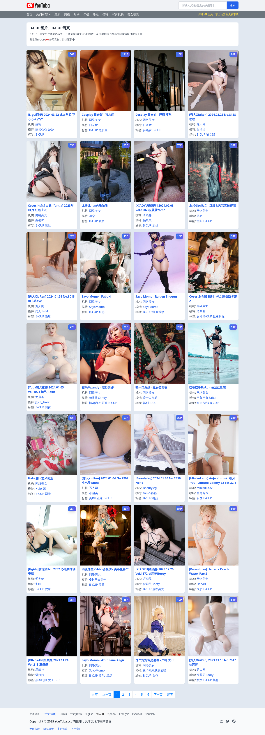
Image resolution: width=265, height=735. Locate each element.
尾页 (170, 694)
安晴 (38, 584)
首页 (29, 14)
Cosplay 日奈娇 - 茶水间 (98, 115)
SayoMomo (97, 307)
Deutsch (150, 714)
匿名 (199, 216)
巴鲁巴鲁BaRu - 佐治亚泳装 (207, 387)
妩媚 (102, 221)
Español (111, 714)
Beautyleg (150, 488)
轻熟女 (147, 130)
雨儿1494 (41, 311)
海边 (199, 403)
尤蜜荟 (39, 397)
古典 (199, 221)
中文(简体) (50, 714)
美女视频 (133, 14)
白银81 (40, 220)
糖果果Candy (98, 398)
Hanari (201, 584)
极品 (109, 676)
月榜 (77, 14)
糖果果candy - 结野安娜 (98, 387)
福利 (146, 403)
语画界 (147, 215)
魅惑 (102, 312)
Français (124, 714)
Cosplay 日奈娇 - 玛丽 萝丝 (153, 115)
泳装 (206, 403)
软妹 (48, 589)
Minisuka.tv (204, 488)
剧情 (48, 494)
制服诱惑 (158, 312)
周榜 (67, 14)
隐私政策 (48, 728)
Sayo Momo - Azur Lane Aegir (103, 660)
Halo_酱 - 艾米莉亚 (40, 478)
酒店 (48, 316)
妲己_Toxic (42, 402)
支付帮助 (62, 728)
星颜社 (39, 670)
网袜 (48, 407)
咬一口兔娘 (150, 398)
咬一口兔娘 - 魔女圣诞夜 (151, 387)
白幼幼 (201, 129)
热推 (96, 14)
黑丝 (48, 225)
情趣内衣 (95, 403)
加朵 (92, 216)
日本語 (63, 714)
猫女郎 (210, 134)
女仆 (155, 676)
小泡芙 (93, 493)
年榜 (86, 14)
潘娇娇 (39, 675)
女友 (199, 498)
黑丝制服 (41, 680)
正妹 (105, 403)
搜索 (233, 5)
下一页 (158, 694)
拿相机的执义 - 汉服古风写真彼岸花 (212, 206)
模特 (105, 14)
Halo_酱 (40, 489)
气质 (199, 589)
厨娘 (155, 225)
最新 (57, 14)
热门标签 (43, 14)
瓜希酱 (201, 311)
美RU (92, 498)
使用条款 (34, 728)
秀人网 (201, 124)
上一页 (107, 694)
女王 (51, 680)
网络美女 (95, 120)
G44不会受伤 (97, 579)
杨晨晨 (147, 220)
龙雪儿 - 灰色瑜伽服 (95, 206)
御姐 (155, 498)
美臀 (102, 585)
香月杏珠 (202, 493)
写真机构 (118, 14)
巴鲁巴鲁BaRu (206, 398)
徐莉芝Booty (151, 584)
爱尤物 (39, 579)
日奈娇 (93, 125)
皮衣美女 (158, 589)
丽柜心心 (41, 129)
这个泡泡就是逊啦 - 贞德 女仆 (154, 660)
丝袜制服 (219, 316)
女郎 (199, 316)
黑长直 (103, 130)
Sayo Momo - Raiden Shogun (156, 296)
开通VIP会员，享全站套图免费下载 (218, 14)
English (88, 714)
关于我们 (76, 728)
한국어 (100, 714)
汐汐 (51, 129)
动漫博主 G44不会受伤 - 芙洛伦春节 (105, 569)
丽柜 (38, 124)
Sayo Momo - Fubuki (96, 296)
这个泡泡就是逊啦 (154, 670)
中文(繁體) (76, 714)
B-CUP (39, 134)
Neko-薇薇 (150, 493)
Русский (137, 714)
